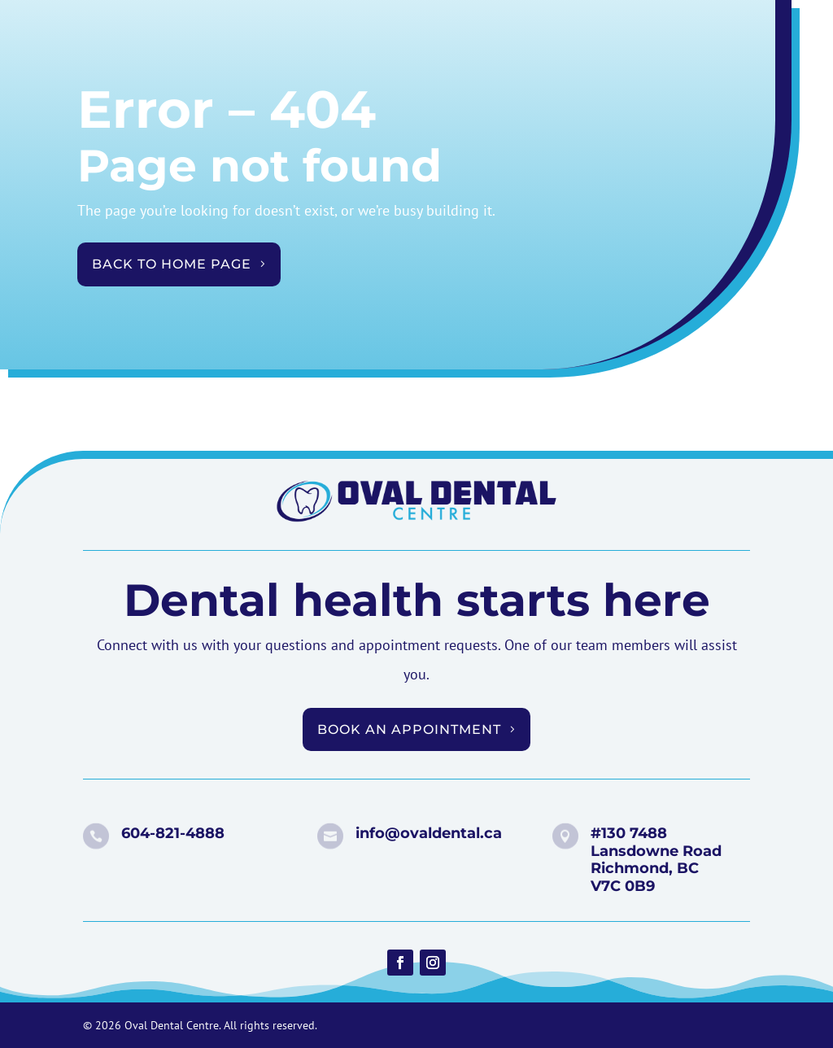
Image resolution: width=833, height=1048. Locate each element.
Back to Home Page (171, 264)
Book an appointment (409, 729)
